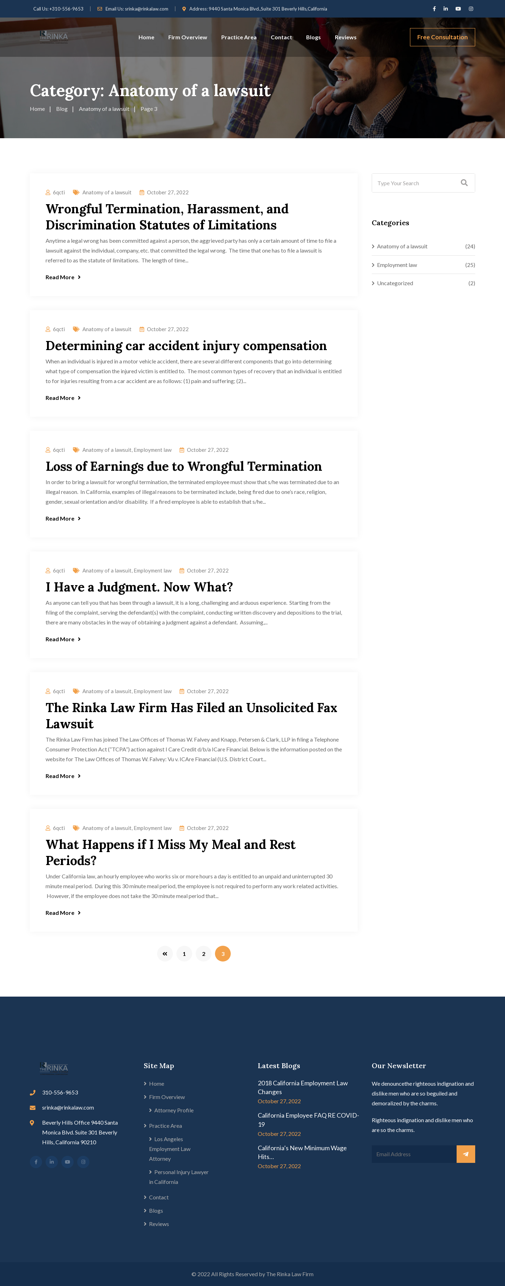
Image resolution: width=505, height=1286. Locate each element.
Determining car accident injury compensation (186, 345)
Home (146, 37)
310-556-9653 (60, 1092)
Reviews (346, 37)
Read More (63, 277)
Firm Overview (187, 37)
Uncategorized (395, 283)
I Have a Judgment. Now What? (139, 587)
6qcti (59, 192)
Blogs (313, 37)
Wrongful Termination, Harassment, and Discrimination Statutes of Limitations (167, 217)
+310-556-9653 (66, 9)
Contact (281, 37)
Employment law (152, 450)
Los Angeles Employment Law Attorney (169, 1149)
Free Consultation (442, 37)
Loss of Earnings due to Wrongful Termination (184, 466)
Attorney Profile (174, 1110)
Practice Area (239, 37)
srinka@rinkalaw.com (146, 9)
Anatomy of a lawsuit (107, 192)
